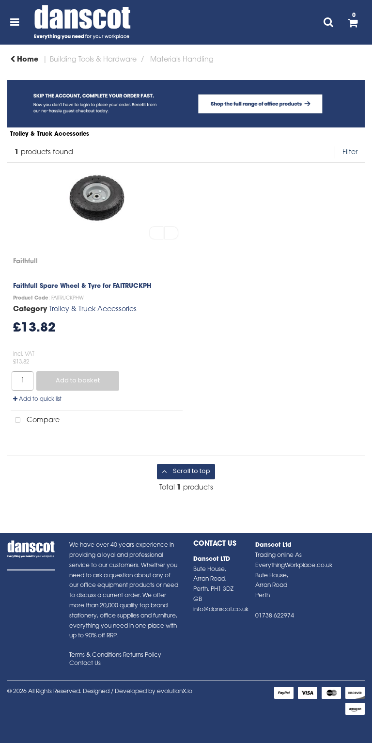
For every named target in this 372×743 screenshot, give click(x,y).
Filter (349, 152)
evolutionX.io (174, 692)
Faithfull (25, 261)
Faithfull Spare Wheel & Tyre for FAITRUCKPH (82, 286)
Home (24, 59)
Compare (35, 420)
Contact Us (85, 663)
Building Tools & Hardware (93, 59)
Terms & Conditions (95, 655)
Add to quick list (37, 399)
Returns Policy (142, 655)
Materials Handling (182, 59)
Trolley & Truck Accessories (93, 309)
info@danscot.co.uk (220, 610)
